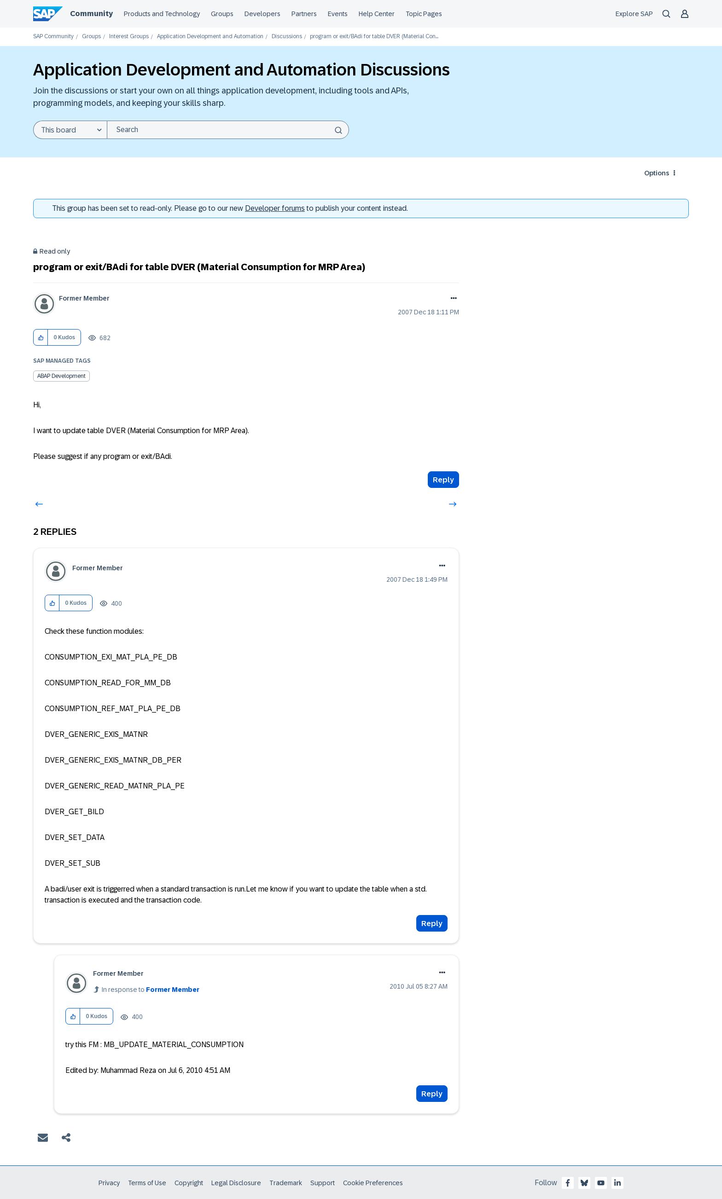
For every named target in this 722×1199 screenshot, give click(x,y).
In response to (150, 989)
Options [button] (656, 173)
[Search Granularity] (70, 130)
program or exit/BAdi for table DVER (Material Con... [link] (374, 37)
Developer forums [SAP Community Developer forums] (275, 208)
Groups (91, 37)
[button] (41, 338)
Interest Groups (129, 37)
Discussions (287, 37)
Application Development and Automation (210, 37)
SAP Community (53, 37)
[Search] (228, 130)
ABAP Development (61, 376)
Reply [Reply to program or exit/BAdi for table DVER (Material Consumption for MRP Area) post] (443, 480)
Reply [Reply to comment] (432, 923)
